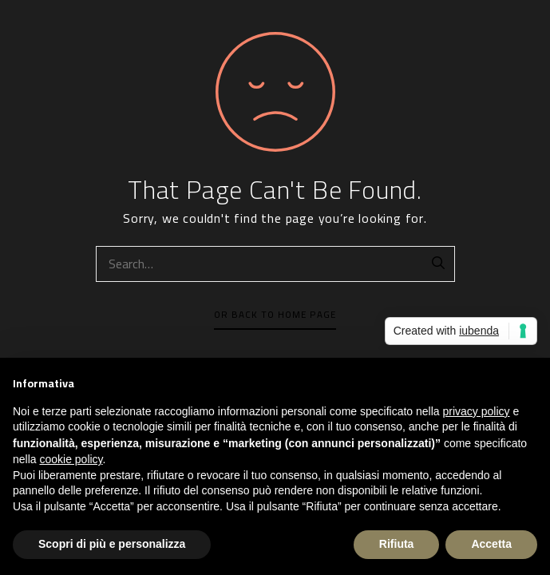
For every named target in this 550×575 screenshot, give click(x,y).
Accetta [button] (491, 543)
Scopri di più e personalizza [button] (111, 543)
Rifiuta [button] (396, 543)
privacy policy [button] (476, 411)
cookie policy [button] (70, 459)
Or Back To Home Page (275, 314)
